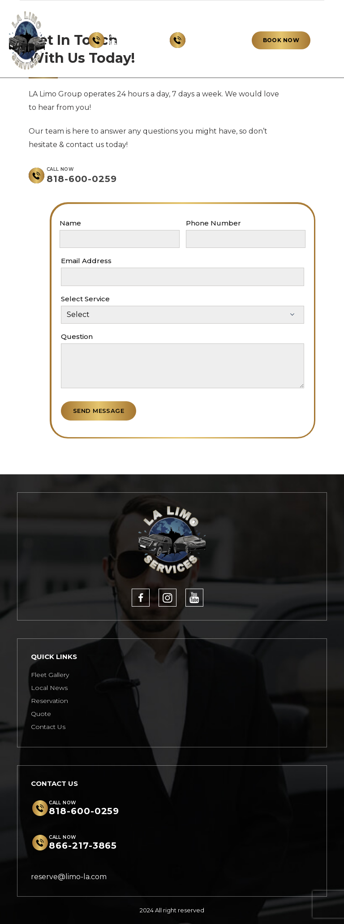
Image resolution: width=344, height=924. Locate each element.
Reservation (49, 701)
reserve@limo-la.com (69, 876)
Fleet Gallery (50, 675)
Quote (41, 714)
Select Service (85, 299)
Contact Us (48, 727)
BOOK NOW (281, 40)
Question (77, 336)
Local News (49, 688)
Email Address (86, 260)
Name (70, 223)
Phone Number (213, 223)
